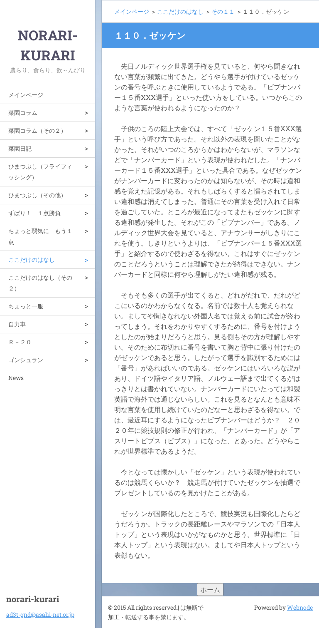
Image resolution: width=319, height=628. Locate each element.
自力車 (17, 324)
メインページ (25, 95)
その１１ (223, 11)
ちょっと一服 (25, 306)
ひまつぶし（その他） (37, 195)
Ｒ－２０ (20, 342)
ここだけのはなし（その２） (40, 282)
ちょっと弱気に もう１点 (40, 236)
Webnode (300, 607)
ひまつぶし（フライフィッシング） (40, 171)
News (16, 378)
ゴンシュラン (25, 360)
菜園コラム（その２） (37, 130)
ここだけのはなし (31, 259)
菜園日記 (20, 148)
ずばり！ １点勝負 (34, 213)
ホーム (210, 589)
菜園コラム (22, 113)
